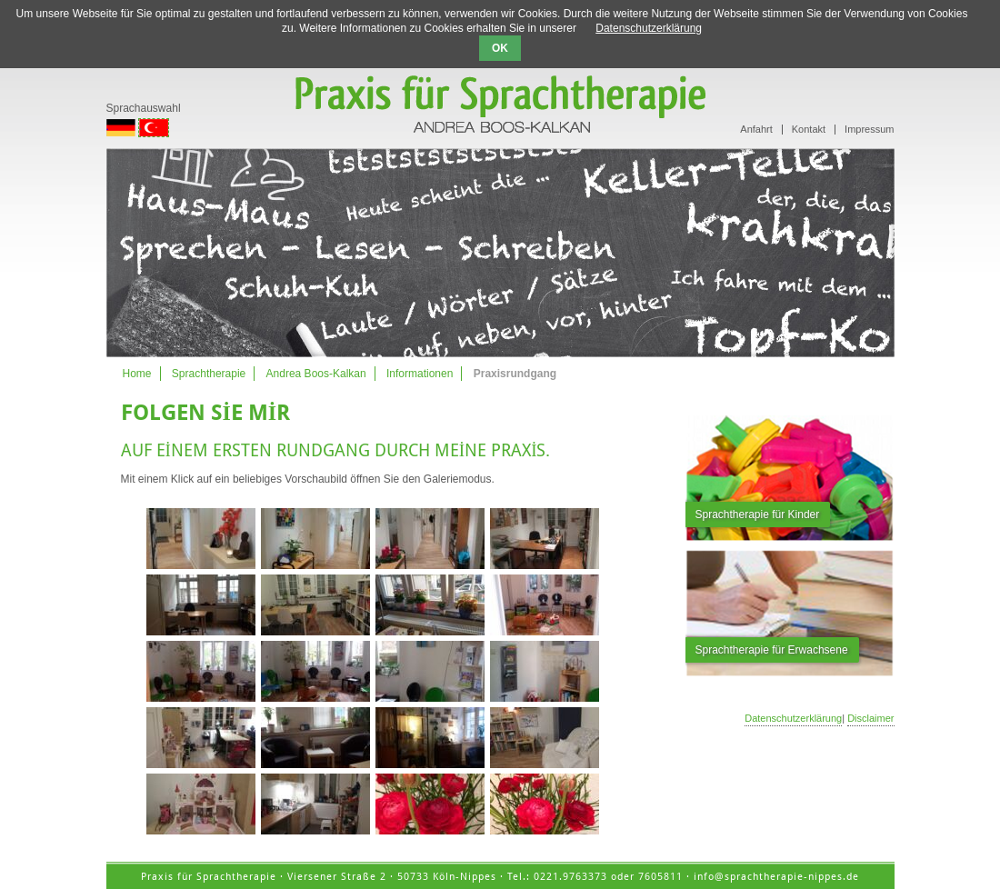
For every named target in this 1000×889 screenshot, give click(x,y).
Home (137, 373)
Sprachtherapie (208, 373)
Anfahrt (756, 130)
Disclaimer (870, 718)
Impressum (869, 130)
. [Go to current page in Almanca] (107, 126)
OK (500, 48)
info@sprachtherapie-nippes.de (776, 877)
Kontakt (808, 130)
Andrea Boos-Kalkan (316, 373)
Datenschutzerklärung (793, 718)
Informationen (419, 373)
